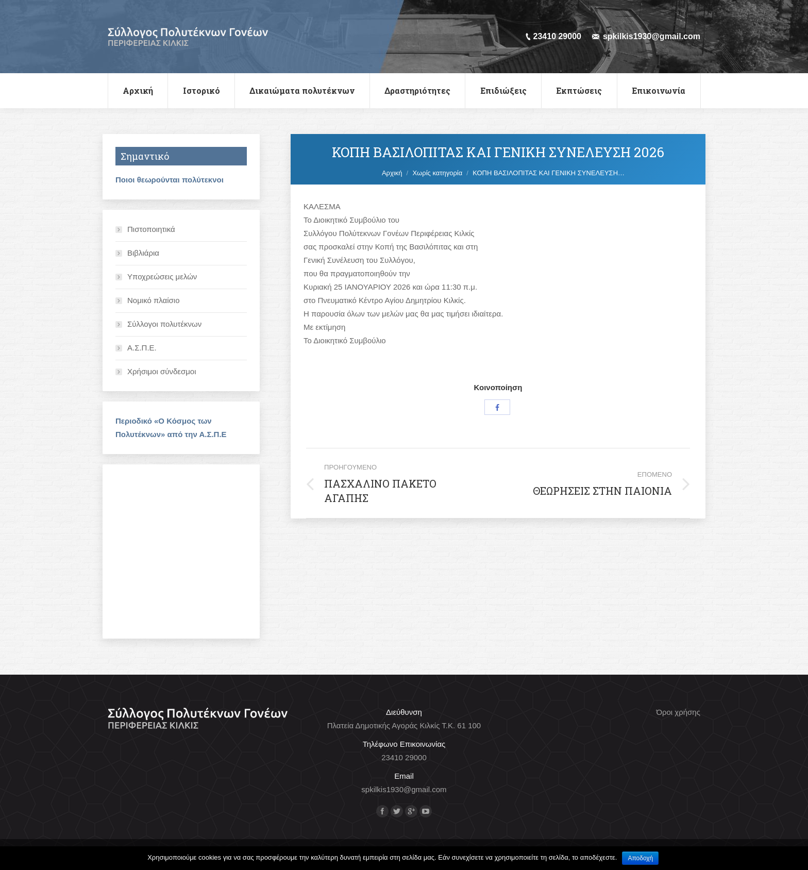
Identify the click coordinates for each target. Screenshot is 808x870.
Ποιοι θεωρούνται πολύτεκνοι (169, 179)
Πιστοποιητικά (151, 229)
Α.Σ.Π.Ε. (142, 347)
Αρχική (392, 173)
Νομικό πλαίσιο (153, 300)
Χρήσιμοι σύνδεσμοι (161, 371)
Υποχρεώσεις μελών (162, 276)
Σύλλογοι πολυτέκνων (164, 324)
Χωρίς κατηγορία (437, 173)
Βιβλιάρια (143, 252)
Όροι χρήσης (678, 712)
